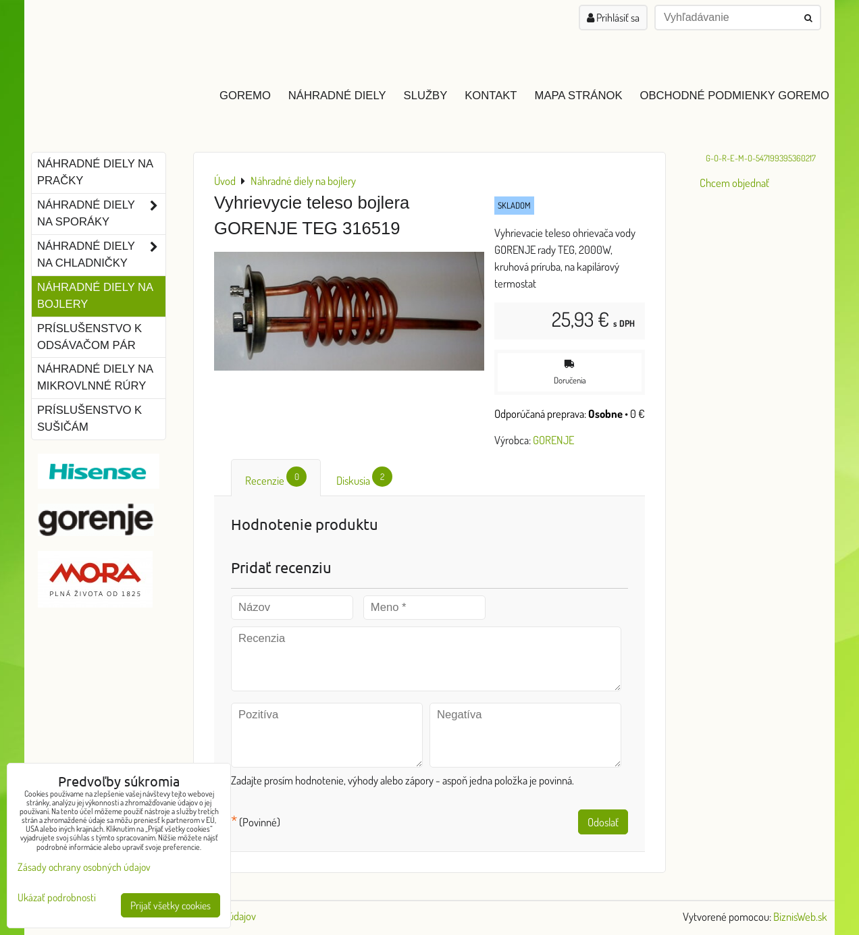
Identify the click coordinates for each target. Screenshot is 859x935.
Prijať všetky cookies (170, 905)
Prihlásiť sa (613, 17)
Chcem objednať (734, 183)
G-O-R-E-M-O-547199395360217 (761, 158)
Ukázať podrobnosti (57, 897)
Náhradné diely (337, 95)
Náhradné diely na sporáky (101, 214)
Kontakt (491, 95)
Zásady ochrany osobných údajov (84, 867)
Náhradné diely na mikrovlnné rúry (95, 377)
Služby (426, 95)
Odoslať (603, 822)
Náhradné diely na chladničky (101, 255)
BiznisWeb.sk (800, 916)
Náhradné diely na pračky (95, 172)
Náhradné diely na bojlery (95, 296)
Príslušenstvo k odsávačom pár (89, 337)
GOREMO (245, 95)
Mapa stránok (579, 95)
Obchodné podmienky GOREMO (734, 95)
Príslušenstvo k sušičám (89, 418)
